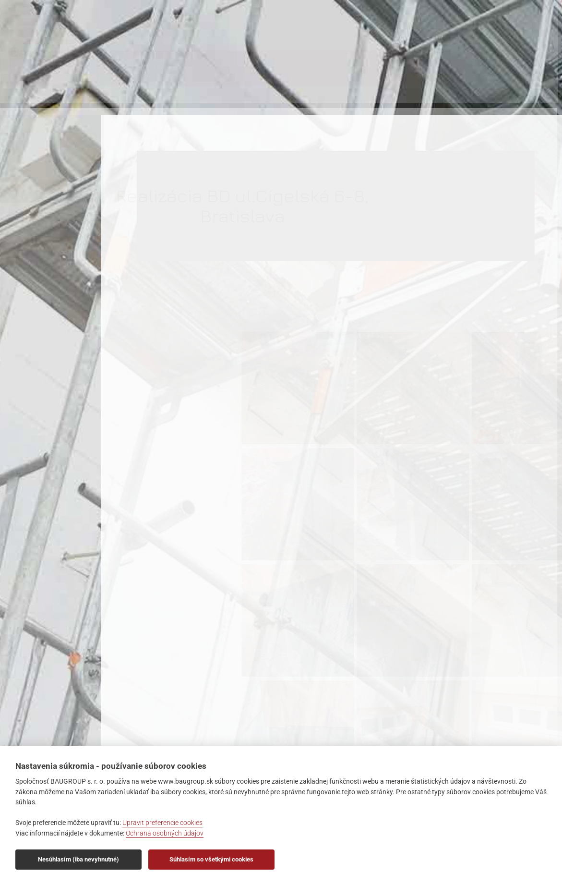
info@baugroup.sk (35, 137)
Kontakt (426, 27)
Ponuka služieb (190, 27)
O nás (131, 27)
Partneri (376, 27)
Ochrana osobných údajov (164, 833)
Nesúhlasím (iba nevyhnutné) (78, 859)
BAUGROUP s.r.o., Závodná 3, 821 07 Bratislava (35, 110)
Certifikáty (259, 27)
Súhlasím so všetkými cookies (211, 859)
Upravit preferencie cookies (162, 823)
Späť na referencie (325, 703)
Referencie (320, 27)
